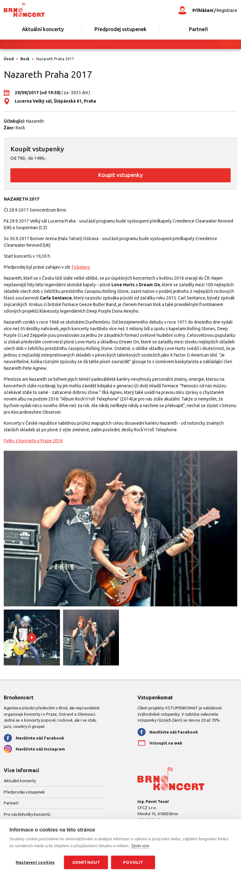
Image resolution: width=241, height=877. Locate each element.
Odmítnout (86, 862)
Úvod (9, 59)
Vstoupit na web (165, 743)
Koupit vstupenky (120, 175)
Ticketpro (80, 267)
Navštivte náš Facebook (40, 738)
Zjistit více (140, 845)
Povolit (133, 862)
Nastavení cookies (35, 862)
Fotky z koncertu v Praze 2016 (33, 440)
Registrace (227, 10)
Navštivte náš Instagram (40, 749)
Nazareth (35, 121)
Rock (24, 59)
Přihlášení (202, 10)
